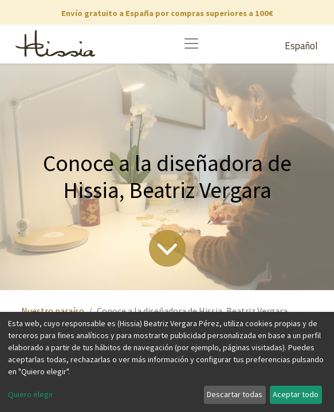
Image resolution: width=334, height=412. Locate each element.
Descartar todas (234, 394)
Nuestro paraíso (52, 310)
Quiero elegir (30, 394)
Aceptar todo (296, 394)
